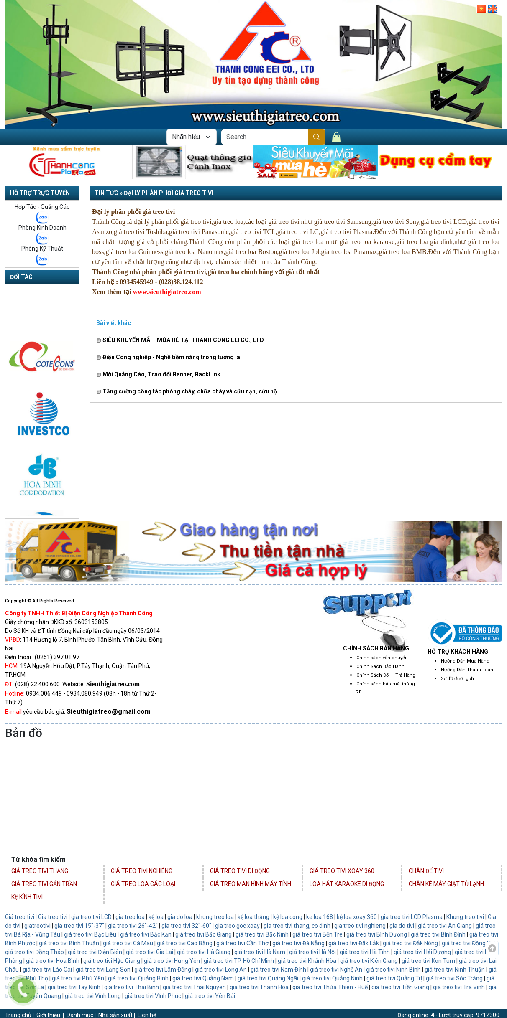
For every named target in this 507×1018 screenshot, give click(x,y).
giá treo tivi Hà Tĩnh (365, 952)
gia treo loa (130, 917)
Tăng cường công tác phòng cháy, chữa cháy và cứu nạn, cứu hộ (186, 391)
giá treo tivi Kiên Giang (369, 960)
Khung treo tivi (465, 917)
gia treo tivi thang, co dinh (297, 925)
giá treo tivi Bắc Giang (203, 934)
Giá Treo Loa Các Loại (143, 884)
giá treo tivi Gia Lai (149, 952)
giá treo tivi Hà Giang (203, 952)
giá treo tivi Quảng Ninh (332, 978)
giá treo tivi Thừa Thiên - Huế (330, 987)
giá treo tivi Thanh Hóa (259, 987)
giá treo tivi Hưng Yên (172, 960)
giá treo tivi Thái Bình (131, 987)
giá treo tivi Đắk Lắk (353, 943)
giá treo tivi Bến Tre (317, 934)
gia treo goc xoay (237, 925)
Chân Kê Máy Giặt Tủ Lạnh (446, 884)
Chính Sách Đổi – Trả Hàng (385, 675)
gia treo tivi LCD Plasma (412, 917)
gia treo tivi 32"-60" (186, 925)
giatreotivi (37, 925)
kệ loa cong (287, 917)
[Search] (264, 137)
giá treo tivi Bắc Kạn (146, 934)
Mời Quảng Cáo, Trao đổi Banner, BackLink (158, 374)
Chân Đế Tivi (426, 871)
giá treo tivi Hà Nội (312, 952)
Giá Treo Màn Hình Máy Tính (250, 884)
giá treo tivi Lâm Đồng (162, 969)
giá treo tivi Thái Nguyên (194, 987)
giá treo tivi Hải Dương (422, 952)
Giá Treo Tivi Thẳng (39, 871)
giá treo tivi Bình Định (438, 934)
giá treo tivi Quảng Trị (394, 978)
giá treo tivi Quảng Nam (203, 978)
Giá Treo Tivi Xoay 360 (342, 871)
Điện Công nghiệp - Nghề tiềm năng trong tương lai (169, 357)
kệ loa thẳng (253, 917)
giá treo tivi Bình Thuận (69, 943)
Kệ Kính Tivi (27, 897)
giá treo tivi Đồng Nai (468, 943)
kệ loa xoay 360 (357, 917)
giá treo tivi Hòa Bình (52, 960)
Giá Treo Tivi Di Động (240, 871)
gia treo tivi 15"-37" (79, 925)
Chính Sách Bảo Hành (380, 666)
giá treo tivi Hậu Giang (111, 960)
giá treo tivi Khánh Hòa (307, 960)
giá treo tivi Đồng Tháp (34, 952)
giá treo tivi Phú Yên (78, 978)
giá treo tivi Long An (220, 969)
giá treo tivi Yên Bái (210, 996)
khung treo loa (215, 917)
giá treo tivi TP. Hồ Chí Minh (239, 960)
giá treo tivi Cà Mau (128, 943)
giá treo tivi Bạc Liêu (90, 934)
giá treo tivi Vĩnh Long (93, 996)
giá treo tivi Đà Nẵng (298, 943)
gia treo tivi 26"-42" (133, 925)
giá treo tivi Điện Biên (95, 952)
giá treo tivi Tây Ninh (74, 987)
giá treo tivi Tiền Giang (400, 987)
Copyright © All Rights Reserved (39, 601)
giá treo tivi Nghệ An (337, 969)
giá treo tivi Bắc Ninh (262, 934)
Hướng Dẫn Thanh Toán (467, 670)
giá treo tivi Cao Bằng (185, 943)
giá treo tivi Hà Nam (259, 952)
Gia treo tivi (52, 917)
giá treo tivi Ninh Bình (393, 969)
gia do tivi (401, 925)
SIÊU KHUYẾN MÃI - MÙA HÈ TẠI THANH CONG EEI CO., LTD (180, 340)
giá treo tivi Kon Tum (428, 960)
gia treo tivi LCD (91, 917)
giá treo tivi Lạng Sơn (103, 969)
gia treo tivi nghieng (360, 925)
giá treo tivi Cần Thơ (242, 943)
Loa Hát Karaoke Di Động (347, 884)
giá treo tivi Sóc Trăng (454, 978)
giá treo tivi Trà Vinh (459, 987)
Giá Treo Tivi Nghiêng (141, 871)
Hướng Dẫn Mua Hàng (465, 661)
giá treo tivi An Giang (445, 925)
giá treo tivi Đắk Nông (410, 943)
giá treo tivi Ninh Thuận (455, 969)
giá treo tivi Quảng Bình (138, 978)
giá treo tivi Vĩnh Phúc (153, 996)
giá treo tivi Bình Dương (376, 934)
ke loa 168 (319, 917)
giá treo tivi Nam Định (278, 969)
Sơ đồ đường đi (457, 678)
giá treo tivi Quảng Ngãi (267, 978)
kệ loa (156, 917)
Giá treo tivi (19, 917)
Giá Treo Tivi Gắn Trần (44, 884)
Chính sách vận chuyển (382, 657)
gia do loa (180, 917)
